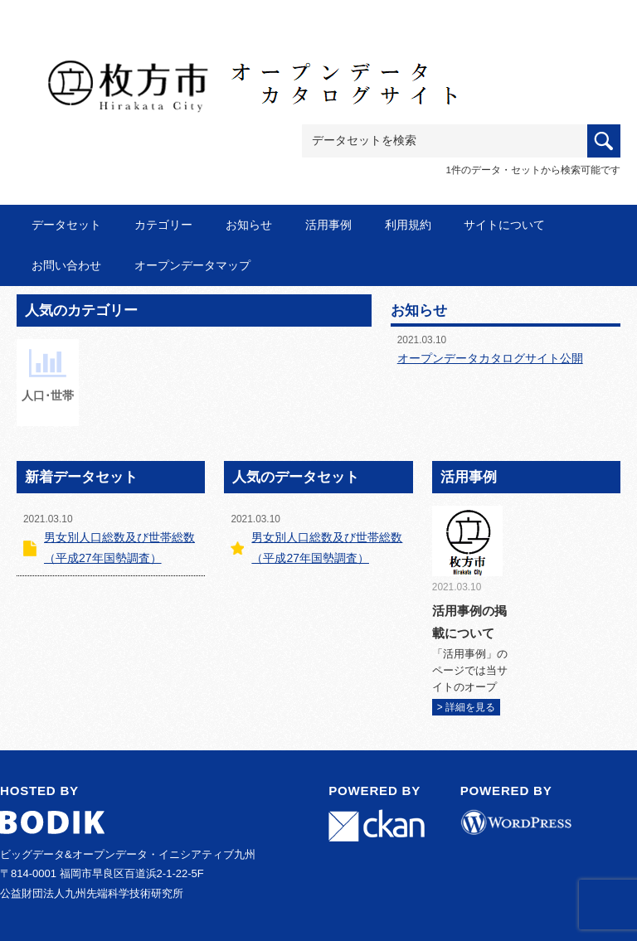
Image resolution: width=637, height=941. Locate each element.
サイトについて (504, 224)
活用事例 (328, 224)
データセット (66, 224)
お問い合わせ (66, 265)
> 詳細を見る (466, 707)
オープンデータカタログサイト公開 (490, 358)
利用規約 (408, 224)
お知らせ (249, 224)
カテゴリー (163, 224)
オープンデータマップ (192, 265)
